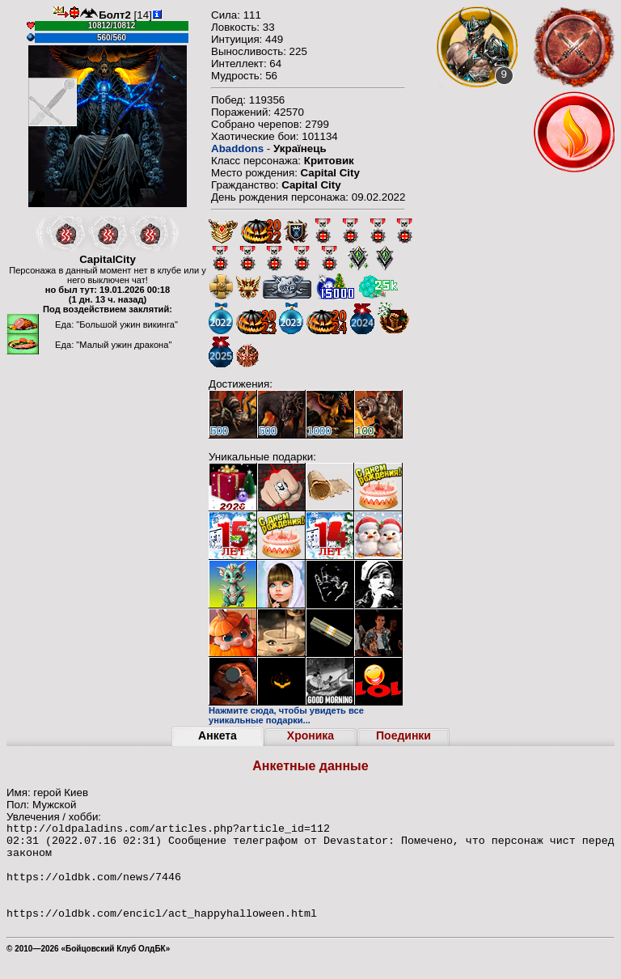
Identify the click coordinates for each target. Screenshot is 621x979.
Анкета (217, 735)
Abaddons (237, 148)
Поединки (403, 735)
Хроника (310, 735)
